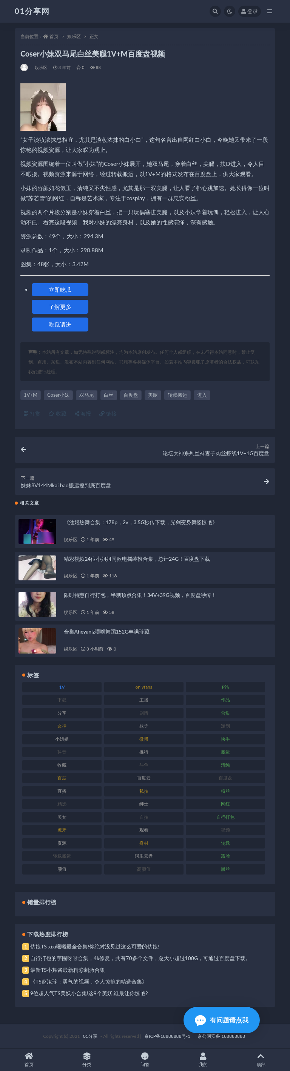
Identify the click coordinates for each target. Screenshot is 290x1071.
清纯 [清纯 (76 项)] (225, 765)
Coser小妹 (58, 395)
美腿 (153, 395)
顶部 (261, 1060)
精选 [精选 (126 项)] (61, 804)
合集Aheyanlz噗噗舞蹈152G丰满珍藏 (106, 631)
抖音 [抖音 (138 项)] (61, 752)
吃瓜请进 (60, 324)
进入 (202, 395)
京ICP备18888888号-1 (167, 1036)
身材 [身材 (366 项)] (143, 843)
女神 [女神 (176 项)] (61, 726)
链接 (108, 413)
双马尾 (86, 395)
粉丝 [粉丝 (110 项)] (225, 791)
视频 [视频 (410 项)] (225, 830)
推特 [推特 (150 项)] (143, 752)
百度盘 (130, 395)
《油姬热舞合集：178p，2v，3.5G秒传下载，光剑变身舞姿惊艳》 (141, 522)
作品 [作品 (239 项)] (225, 700)
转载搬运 (177, 395)
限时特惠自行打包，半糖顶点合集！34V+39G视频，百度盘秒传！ (140, 595)
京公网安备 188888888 (221, 1036)
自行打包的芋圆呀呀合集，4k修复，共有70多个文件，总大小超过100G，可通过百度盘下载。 (140, 958)
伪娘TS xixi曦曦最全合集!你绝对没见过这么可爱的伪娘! (94, 946)
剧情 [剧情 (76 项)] (143, 713)
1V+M (30, 395)
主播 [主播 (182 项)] (143, 700)
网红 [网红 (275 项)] (225, 804)
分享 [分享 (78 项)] (61, 713)
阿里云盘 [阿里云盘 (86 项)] (144, 856)
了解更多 (60, 306)
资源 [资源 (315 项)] (61, 843)
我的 (203, 1060)
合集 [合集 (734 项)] (225, 713)
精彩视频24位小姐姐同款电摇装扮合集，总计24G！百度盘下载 (137, 558)
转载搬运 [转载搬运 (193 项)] (62, 856)
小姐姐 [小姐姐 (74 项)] (62, 739)
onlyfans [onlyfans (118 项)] (143, 687)
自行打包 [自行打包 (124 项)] (225, 817)
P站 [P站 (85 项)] (225, 687)
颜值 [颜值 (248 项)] (61, 869)
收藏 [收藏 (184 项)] (61, 765)
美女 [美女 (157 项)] (61, 817)
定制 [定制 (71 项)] (225, 726)
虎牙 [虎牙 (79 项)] (61, 830)
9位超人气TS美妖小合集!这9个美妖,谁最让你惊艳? (89, 993)
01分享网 (32, 10)
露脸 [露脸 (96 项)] (225, 856)
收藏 (57, 413)
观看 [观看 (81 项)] (143, 830)
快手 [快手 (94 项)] (225, 739)
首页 (54, 36)
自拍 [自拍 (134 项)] (143, 817)
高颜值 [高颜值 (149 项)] (144, 869)
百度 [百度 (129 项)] (61, 778)
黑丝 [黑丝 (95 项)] (225, 869)
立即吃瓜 (60, 289)
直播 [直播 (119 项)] (61, 791)
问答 (145, 1060)
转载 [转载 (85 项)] (225, 843)
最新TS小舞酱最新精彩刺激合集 (67, 970)
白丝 (109, 395)
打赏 (32, 413)
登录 (249, 11)
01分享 (90, 1036)
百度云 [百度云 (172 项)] (144, 778)
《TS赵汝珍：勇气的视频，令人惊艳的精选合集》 (88, 981)
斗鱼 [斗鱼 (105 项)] (143, 765)
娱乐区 (74, 36)
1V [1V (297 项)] (62, 687)
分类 (87, 1060)
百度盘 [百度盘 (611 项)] (225, 778)
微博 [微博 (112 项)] (143, 739)
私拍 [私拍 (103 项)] (143, 791)
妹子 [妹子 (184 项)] (143, 726)
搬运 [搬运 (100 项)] (225, 752)
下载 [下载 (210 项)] (61, 700)
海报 (83, 413)
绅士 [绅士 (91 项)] (143, 804)
